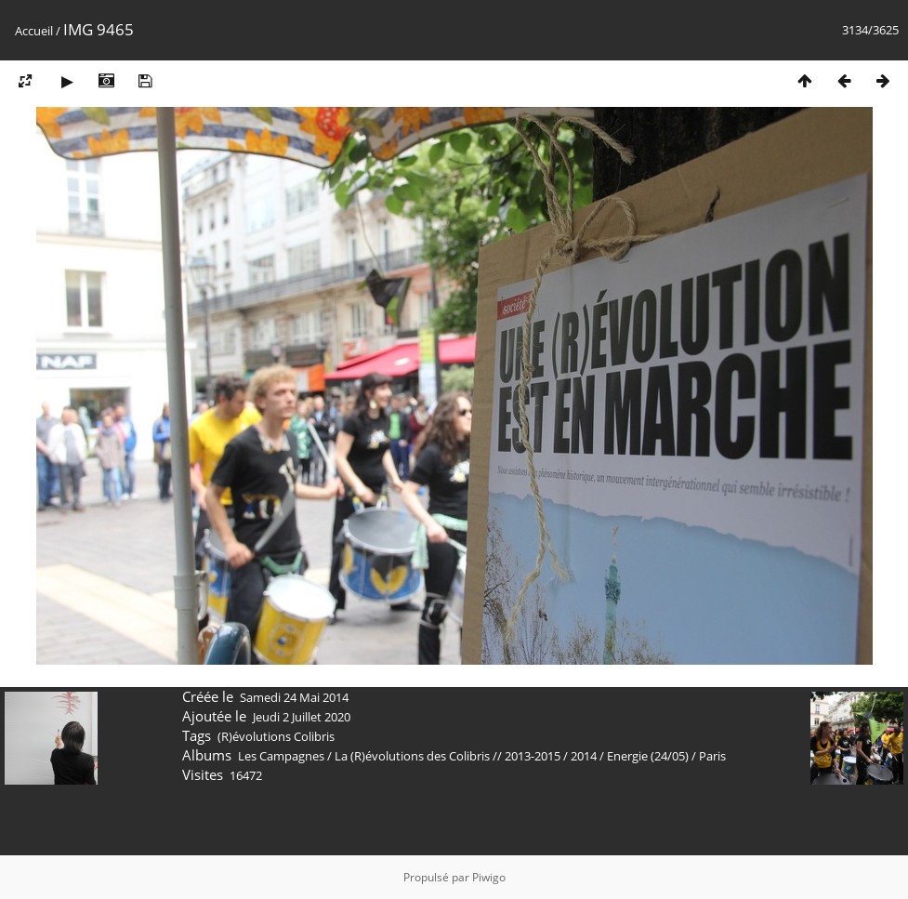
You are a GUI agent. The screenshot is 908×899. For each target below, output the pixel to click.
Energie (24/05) (648, 755)
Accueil (34, 30)
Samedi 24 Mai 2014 (294, 697)
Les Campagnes (281, 755)
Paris (712, 755)
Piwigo (489, 877)
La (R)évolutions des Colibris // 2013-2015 (447, 755)
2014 (584, 755)
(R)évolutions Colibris (276, 736)
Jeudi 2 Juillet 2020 (301, 716)
